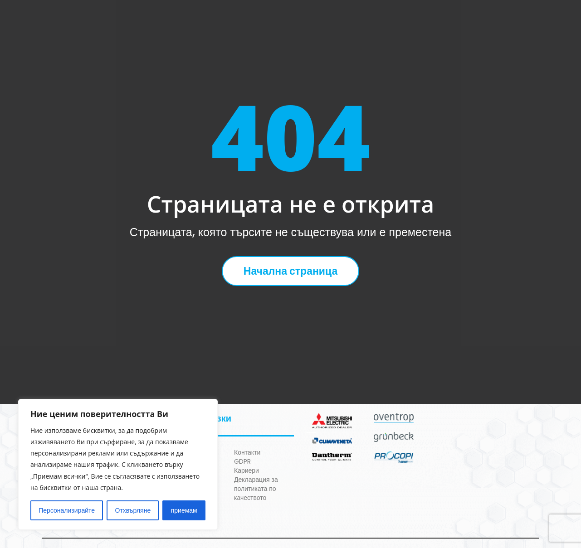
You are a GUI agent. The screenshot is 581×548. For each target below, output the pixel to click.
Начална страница (290, 271)
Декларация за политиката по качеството (256, 488)
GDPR (242, 461)
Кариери (246, 470)
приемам (184, 510)
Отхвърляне (133, 510)
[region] (118, 464)
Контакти (247, 452)
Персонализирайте (67, 510)
